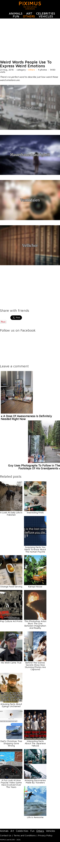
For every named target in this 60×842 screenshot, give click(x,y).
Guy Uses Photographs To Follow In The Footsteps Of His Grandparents (34, 467)
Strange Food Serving (11, 586)
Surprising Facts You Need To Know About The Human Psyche (35, 549)
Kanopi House (35, 586)
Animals (15, 13)
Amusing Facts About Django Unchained (11, 705)
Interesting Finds (35, 512)
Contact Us (5, 835)
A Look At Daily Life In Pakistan (11, 513)
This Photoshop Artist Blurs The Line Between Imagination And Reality (35, 624)
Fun (16, 16)
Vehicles (46, 16)
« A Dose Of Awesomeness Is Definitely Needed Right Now (26, 417)
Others (29, 16)
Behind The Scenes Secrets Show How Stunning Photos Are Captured (35, 666)
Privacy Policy (45, 835)
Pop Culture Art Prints (11, 621)
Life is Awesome (35, 817)
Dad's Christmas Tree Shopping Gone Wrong (11, 743)
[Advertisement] (30, 39)
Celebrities (45, 13)
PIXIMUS (30, 3)
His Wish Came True (11, 662)
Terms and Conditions (25, 835)
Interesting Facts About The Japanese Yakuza (35, 743)
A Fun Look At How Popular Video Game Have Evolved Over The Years (11, 783)
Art (29, 13)
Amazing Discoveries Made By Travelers (35, 781)
